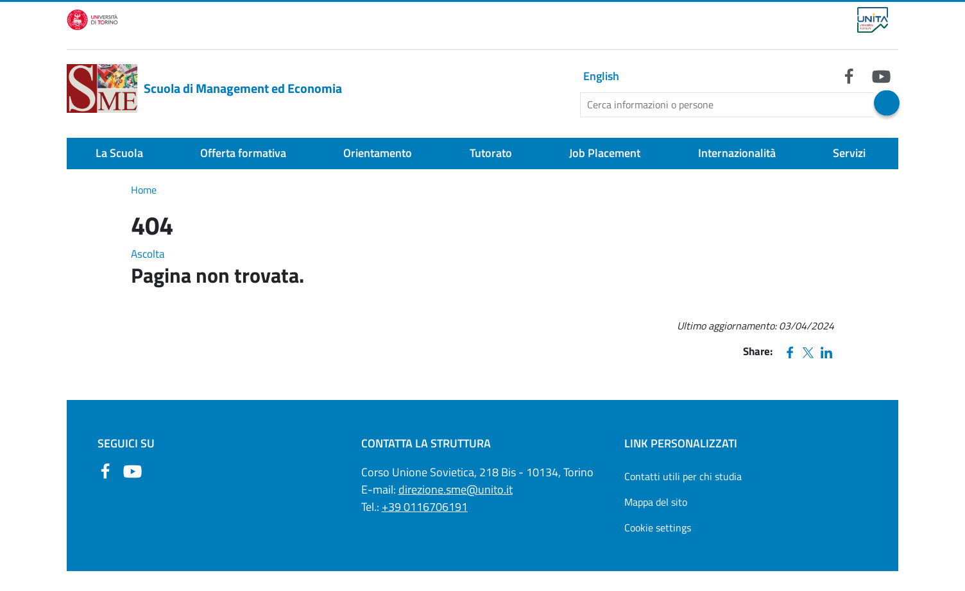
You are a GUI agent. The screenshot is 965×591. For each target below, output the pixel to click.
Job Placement (604, 153)
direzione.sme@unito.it (455, 489)
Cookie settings (657, 527)
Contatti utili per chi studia (683, 476)
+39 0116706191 (425, 506)
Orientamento (377, 153)
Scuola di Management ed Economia (204, 88)
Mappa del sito (655, 502)
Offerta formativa (243, 153)
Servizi (849, 153)
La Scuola (119, 153)
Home (144, 189)
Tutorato (491, 153)
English (601, 76)
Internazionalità (737, 153)
